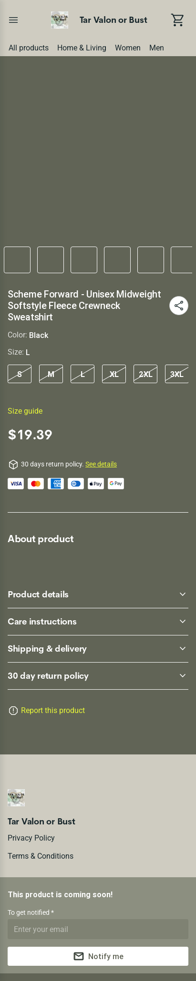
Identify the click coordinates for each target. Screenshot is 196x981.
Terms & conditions (40, 856)
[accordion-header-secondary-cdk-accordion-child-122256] (98, 594)
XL (114, 374)
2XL (146, 374)
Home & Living (81, 47)
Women (128, 47)
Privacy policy (31, 837)
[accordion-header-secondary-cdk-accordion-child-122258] (98, 648)
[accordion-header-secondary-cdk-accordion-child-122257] (98, 621)
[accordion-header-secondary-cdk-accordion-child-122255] (98, 676)
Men (156, 47)
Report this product (53, 710)
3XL (177, 374)
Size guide (25, 411)
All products (29, 47)
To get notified (29, 912)
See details (101, 464)
